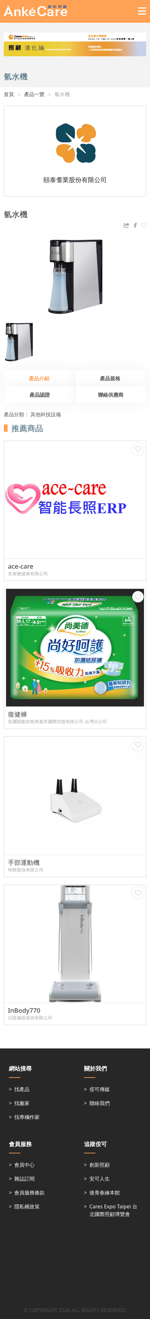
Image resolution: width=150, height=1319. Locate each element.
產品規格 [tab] (110, 378)
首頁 (9, 94)
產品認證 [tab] (39, 394)
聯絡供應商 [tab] (110, 394)
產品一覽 (34, 94)
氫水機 (62, 94)
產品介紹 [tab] (39, 378)
